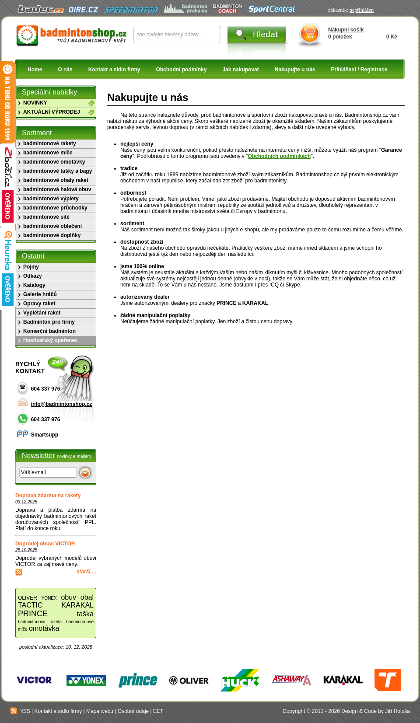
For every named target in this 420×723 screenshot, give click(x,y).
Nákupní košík (346, 30)
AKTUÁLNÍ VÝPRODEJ (51, 112)
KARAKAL (77, 605)
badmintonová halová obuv (57, 189)
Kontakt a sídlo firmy (114, 69)
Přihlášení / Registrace (359, 69)
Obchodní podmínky (181, 69)
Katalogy (34, 285)
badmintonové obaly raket (55, 180)
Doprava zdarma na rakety (47, 495)
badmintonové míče (48, 153)
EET (158, 711)
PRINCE (33, 613)
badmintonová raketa (40, 621)
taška (85, 614)
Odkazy (32, 276)
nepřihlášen (362, 10)
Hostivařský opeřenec (50, 340)
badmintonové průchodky (55, 208)
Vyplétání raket (41, 313)
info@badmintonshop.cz (61, 404)
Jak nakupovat (240, 69)
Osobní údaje (133, 711)
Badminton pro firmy (49, 322)
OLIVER (27, 598)
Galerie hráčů (40, 294)
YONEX (49, 598)
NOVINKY (35, 103)
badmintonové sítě (46, 217)
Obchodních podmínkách (279, 156)
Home (35, 69)
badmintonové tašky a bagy (57, 171)
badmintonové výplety (51, 199)
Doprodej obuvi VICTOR (45, 544)
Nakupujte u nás (295, 69)
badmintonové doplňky (51, 235)
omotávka (44, 628)
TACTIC (30, 605)
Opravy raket (39, 303)
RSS (20, 711)
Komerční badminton (49, 331)
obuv (68, 597)
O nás (65, 69)
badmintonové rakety (49, 143)
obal (87, 597)
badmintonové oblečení (52, 226)
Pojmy (31, 267)
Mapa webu (99, 711)
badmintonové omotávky (54, 162)
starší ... (86, 572)
